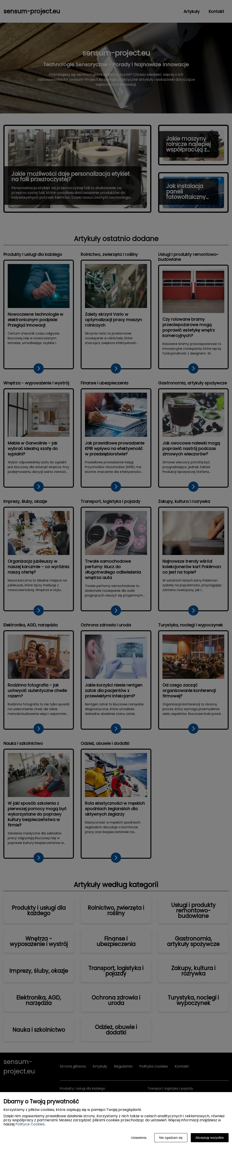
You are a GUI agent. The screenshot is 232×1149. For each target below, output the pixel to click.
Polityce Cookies (30, 1124)
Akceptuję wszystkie (210, 1137)
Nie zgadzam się (171, 1137)
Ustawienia (138, 1137)
